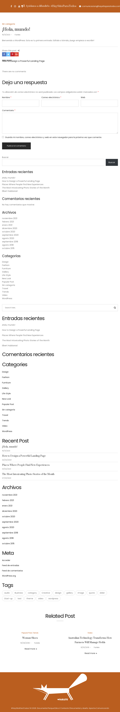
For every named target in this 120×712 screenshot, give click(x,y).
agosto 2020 (8, 238)
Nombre (6, 97)
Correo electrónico (51, 97)
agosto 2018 (8, 245)
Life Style (6, 275)
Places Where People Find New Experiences (22, 184)
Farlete (16, 35)
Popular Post (8, 281)
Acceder (6, 560)
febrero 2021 (8, 221)
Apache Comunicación (99, 708)
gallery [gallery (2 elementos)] (69, 592)
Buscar (5, 157)
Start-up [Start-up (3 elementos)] (8, 598)
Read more (30, 648)
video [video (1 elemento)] (40, 598)
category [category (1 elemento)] (32, 592)
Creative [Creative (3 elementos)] (46, 592)
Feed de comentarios (12, 570)
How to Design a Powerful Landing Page (21, 181)
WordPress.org (9, 575)
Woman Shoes (30, 638)
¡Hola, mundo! (8, 177)
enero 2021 (7, 225)
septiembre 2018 (10, 241)
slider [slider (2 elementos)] (102, 592)
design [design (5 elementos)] (58, 592)
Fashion (5, 265)
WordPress (7, 298)
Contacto (65, 708)
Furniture (6, 268)
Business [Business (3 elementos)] (19, 592)
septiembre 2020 (10, 235)
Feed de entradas (10, 565)
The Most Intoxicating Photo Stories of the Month (26, 187)
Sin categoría (8, 24)
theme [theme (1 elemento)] (29, 598)
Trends (5, 291)
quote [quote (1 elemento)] (92, 592)
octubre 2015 (8, 248)
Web (83, 97)
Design (5, 261)
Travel (5, 288)
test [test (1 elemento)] (19, 598)
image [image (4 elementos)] (81, 592)
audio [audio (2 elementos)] (7, 592)
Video (4, 295)
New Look (6, 278)
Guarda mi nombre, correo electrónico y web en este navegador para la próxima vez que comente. (53, 137)
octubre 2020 (8, 231)
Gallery (5, 271)
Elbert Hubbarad (9, 191)
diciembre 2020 (9, 228)
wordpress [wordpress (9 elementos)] (53, 598)
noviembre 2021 (9, 218)
